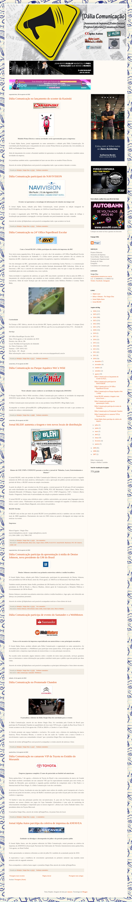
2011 (95, 355)
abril (96, 434)
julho (96, 425)
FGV (54, 542)
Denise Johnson (21, 609)
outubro (97, 367)
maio (96, 431)
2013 (95, 349)
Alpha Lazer (96, 294)
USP (15, 545)
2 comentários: (40, 817)
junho (97, 428)
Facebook (99, 281)
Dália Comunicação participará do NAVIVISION (35, 176)
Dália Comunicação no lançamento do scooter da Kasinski (40, 98)
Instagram (106, 281)
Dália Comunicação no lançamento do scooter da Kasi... (106, 377)
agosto (97, 374)
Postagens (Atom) (20, 879)
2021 (95, 327)
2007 (95, 454)
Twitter (93, 281)
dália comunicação (22, 673)
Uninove (79, 542)
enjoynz (69, 892)
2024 (95, 317)
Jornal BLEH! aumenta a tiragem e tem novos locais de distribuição (45, 424)
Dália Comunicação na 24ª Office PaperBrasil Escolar (38, 232)
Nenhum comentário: (42, 170)
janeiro (97, 444)
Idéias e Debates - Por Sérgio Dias (103, 296)
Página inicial (47, 876)
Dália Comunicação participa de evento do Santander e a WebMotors (46, 614)
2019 (95, 333)
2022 (95, 324)
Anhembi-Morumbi (22, 542)
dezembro (98, 361)
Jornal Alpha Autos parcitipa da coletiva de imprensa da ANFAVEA (45, 823)
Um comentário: (41, 540)
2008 (95, 451)
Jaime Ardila (38, 609)
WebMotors (38, 673)
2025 (95, 314)
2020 (95, 330)
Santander (31, 673)
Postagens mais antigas (76, 876)
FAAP (51, 542)
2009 (95, 448)
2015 (95, 343)
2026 (95, 311)
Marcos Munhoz (59, 609)
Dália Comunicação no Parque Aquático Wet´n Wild (37, 367)
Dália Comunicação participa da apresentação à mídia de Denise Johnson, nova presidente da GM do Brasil (43, 556)
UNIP (11, 545)
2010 (95, 358)
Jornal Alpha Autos (48, 609)
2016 (95, 339)
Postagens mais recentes (17, 876)
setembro (98, 371)
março (97, 438)
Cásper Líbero (40, 542)
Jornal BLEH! (97, 302)
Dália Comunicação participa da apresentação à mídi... (105, 402)
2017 (95, 336)
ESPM (46, 542)
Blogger (84, 892)
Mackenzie (68, 542)
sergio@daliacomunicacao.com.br (101, 276)
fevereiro (98, 441)
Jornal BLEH (60, 542)
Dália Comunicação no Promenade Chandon (33, 682)
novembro (98, 364)
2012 (95, 352)
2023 (95, 320)
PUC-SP (74, 542)
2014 (95, 346)
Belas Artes (32, 542)
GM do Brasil (31, 609)
